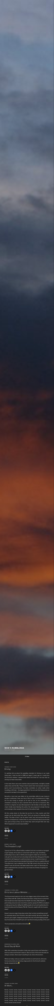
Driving (7, 769)
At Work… (8, 985)
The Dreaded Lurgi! (12, 846)
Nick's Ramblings (14, 748)
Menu (27, 756)
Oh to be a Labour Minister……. (17, 892)
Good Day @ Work (12, 946)
